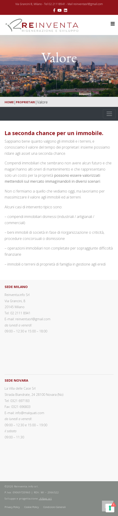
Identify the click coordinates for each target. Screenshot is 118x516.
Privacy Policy (12, 507)
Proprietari (25, 102)
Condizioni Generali (54, 507)
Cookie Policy (31, 507)
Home (9, 102)
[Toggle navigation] (109, 113)
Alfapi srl (45, 498)
